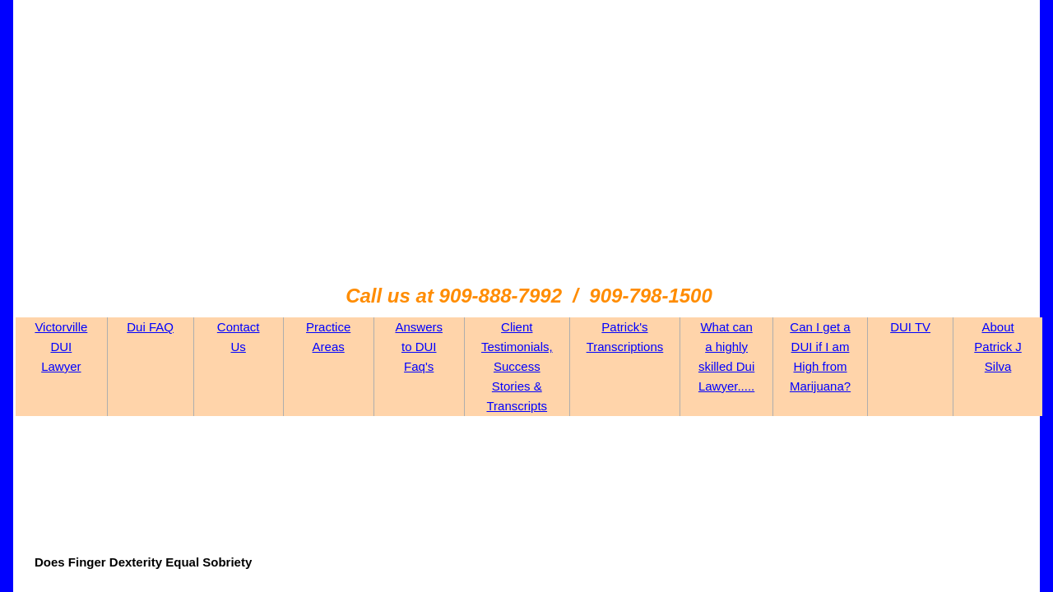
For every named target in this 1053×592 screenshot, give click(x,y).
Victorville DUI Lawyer (61, 346)
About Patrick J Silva (998, 346)
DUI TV (910, 327)
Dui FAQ (150, 327)
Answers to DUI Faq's (419, 346)
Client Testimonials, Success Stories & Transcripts (517, 366)
